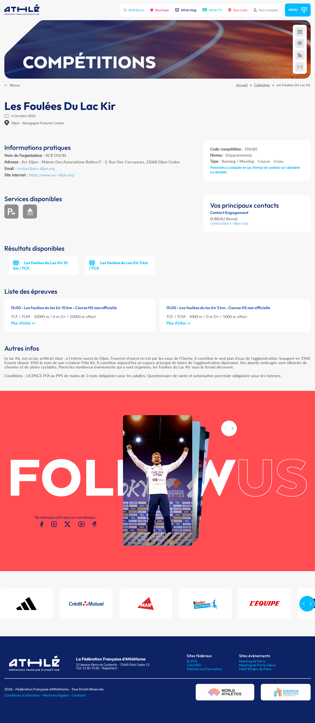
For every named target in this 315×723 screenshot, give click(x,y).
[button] (232, 437)
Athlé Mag (185, 10)
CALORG (194, 665)
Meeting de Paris (252, 661)
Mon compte (266, 10)
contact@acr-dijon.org (36, 168)
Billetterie (133, 10)
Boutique (159, 10)
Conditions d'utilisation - (23, 695)
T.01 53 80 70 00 (87, 668)
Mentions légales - (57, 695)
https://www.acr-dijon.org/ (52, 174)
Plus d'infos (23, 323)
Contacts (79, 695)
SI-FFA (192, 661)
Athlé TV (212, 10)
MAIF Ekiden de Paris (255, 669)
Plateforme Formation (204, 669)
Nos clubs (238, 10)
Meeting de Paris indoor (257, 665)
